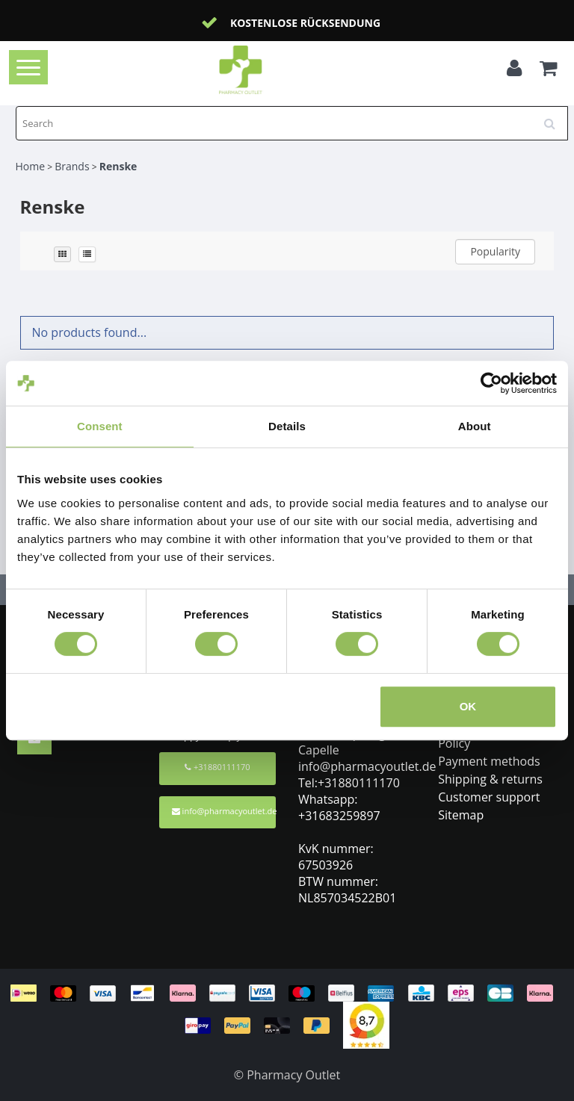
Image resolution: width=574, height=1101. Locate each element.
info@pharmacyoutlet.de (224, 810)
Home (31, 166)
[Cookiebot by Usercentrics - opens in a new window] (491, 383)
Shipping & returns (490, 779)
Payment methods (489, 761)
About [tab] (474, 426)
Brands (72, 166)
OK (468, 706)
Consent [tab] (100, 426)
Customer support (489, 797)
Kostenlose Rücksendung (305, 23)
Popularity (495, 251)
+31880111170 (217, 766)
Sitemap (461, 815)
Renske (118, 166)
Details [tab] (287, 426)
